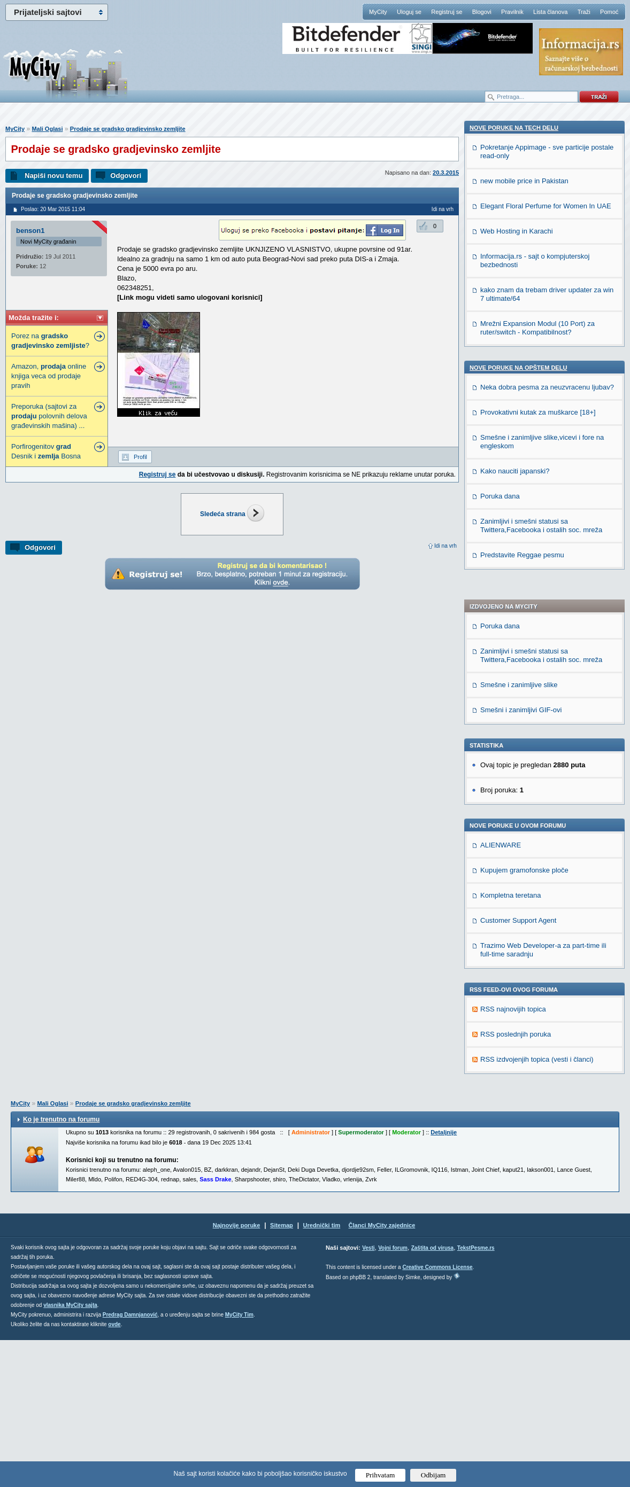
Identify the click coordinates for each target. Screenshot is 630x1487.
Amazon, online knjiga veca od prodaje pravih (48, 376)
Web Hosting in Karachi (516, 882)
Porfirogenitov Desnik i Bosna (46, 451)
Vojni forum (393, 1395)
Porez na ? (50, 340)
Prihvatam (380, 1475)
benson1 (30, 231)
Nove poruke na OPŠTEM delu (518, 1019)
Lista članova (550, 12)
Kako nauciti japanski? (514, 1122)
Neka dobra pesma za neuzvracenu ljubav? (547, 1038)
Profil (140, 457)
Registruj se (446, 12)
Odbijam (433, 1475)
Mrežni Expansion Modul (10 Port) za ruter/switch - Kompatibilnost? (537, 979)
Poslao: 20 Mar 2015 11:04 (53, 209)
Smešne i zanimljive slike (519, 369)
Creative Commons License (437, 1414)
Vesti (368, 1395)
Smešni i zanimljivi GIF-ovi (521, 394)
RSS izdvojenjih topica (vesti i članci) (537, 743)
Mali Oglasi (47, 129)
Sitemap (281, 1372)
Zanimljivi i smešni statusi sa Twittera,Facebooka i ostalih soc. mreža (541, 339)
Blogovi (481, 12)
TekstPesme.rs (476, 1395)
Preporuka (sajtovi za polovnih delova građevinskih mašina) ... (49, 416)
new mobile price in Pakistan (524, 832)
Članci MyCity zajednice (382, 1372)
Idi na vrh (445, 546)
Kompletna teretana (510, 579)
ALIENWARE (500, 529)
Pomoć (609, 12)
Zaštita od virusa (432, 1395)
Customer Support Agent (518, 605)
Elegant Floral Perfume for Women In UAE (545, 857)
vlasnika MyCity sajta (70, 1452)
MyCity (378, 12)
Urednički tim (322, 1372)
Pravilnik (512, 12)
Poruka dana (500, 310)
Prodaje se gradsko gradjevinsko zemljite (128, 129)
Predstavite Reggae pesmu (522, 1206)
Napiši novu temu (53, 176)
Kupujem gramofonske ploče (524, 554)
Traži (584, 12)
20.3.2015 (446, 172)
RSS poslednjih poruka (515, 718)
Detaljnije (444, 1279)
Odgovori (125, 176)
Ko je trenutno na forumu (61, 1266)
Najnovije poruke (236, 1372)
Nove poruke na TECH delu (514, 779)
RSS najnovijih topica (513, 693)
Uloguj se (409, 12)
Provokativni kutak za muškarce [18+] (538, 1064)
